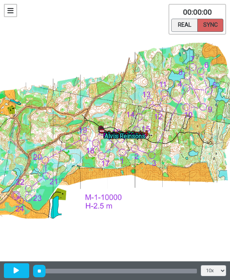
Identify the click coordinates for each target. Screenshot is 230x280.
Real (184, 24)
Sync (210, 24)
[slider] (39, 271)
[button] (103, 132)
